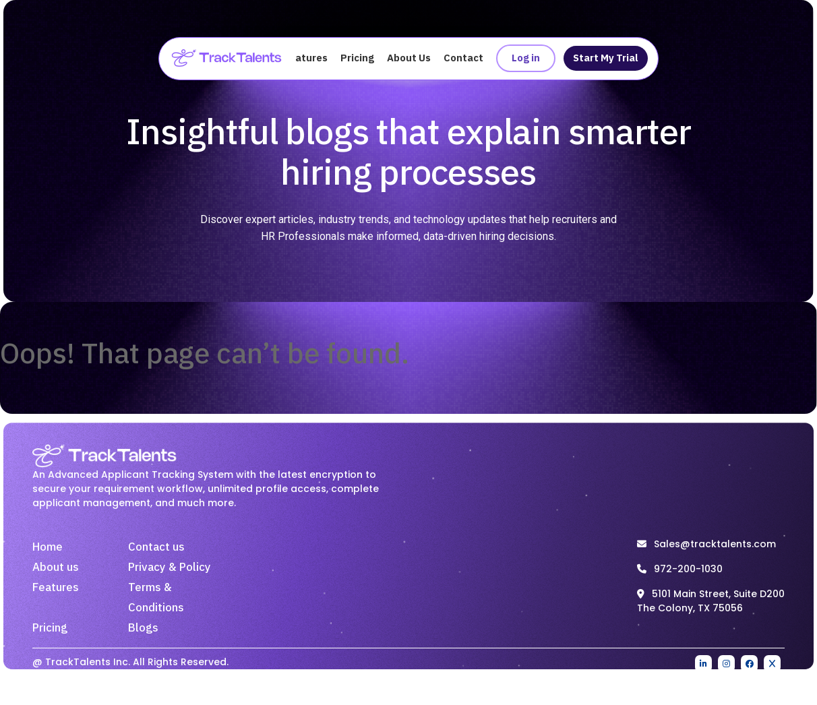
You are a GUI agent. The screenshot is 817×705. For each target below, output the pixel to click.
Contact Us (470, 60)
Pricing (357, 60)
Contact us (156, 549)
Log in (524, 60)
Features (306, 60)
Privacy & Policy (169, 569)
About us (55, 569)
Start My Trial (603, 60)
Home (47, 549)
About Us (409, 60)
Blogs (143, 630)
